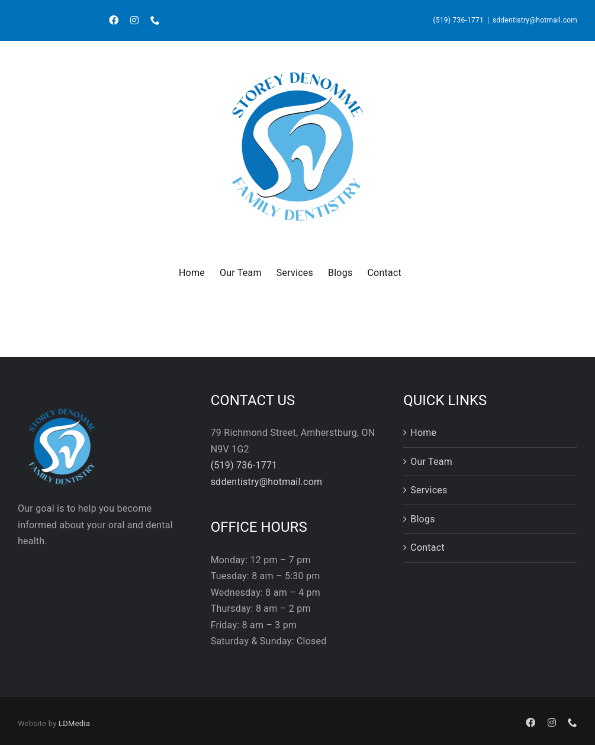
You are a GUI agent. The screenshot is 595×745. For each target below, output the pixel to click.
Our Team (431, 461)
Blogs (422, 519)
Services (428, 490)
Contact (427, 547)
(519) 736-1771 (458, 20)
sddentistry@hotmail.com (535, 20)
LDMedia (74, 723)
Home (423, 432)
